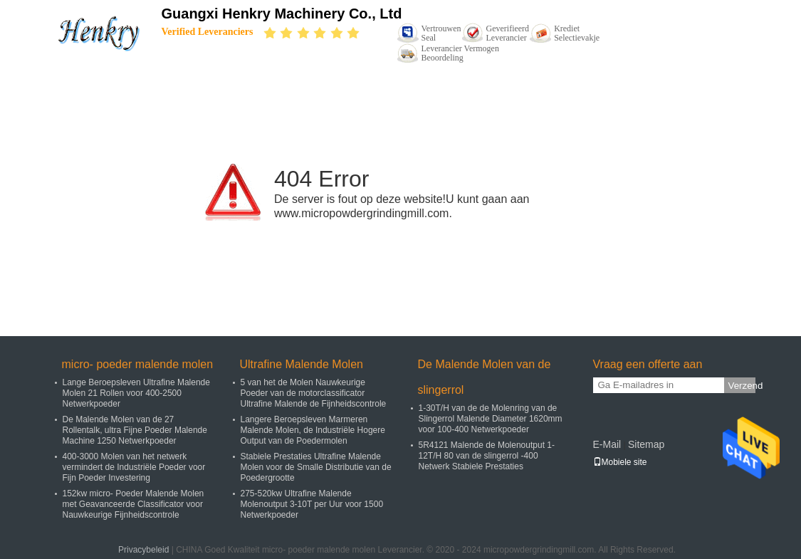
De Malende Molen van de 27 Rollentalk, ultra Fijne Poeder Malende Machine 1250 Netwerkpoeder (135, 430)
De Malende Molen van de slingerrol (484, 377)
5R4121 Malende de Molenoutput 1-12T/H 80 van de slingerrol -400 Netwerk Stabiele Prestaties (487, 455)
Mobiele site (620, 462)
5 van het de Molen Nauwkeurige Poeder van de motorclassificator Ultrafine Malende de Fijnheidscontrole (314, 393)
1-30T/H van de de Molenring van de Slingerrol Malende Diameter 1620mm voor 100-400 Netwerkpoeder (490, 418)
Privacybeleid (143, 550)
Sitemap (646, 444)
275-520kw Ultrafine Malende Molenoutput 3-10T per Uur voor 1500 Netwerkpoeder (312, 504)
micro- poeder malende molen (138, 364)
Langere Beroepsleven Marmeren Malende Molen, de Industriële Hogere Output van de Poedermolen (313, 430)
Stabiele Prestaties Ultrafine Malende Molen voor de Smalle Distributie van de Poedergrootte (316, 467)
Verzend (741, 385)
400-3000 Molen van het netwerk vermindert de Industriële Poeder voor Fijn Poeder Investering (134, 467)
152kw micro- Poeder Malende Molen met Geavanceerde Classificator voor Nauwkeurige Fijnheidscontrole (133, 504)
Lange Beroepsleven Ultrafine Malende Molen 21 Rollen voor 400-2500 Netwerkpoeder (136, 393)
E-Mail (607, 444)
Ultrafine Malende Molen (301, 364)
